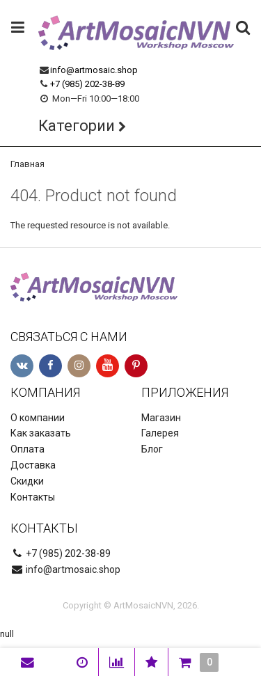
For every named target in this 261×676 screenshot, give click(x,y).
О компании (37, 417)
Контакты (32, 497)
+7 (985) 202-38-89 (87, 84)
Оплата (27, 449)
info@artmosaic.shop (94, 70)
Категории (76, 125)
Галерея (160, 433)
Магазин (161, 417)
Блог (152, 449)
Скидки (27, 481)
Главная (27, 164)
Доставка (33, 465)
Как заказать (40, 433)
